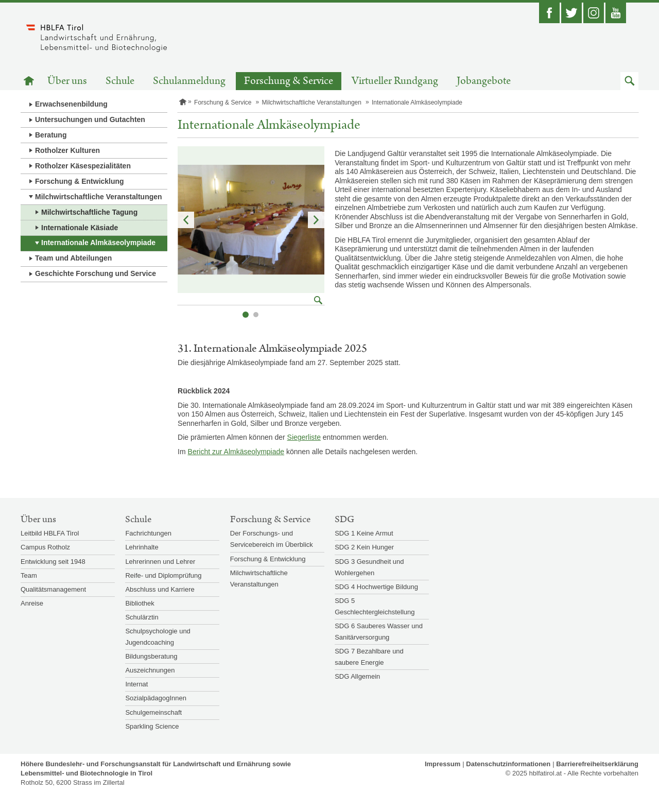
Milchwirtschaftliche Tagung (89, 212)
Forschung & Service (288, 81)
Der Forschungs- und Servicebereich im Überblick (271, 538)
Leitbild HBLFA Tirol (50, 533)
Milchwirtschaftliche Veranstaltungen (98, 197)
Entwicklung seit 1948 (53, 561)
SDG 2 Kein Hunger (364, 547)
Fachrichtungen (148, 533)
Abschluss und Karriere (159, 589)
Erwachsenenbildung (71, 104)
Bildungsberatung (151, 656)
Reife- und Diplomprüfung (163, 575)
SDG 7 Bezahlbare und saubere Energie (369, 656)
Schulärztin (141, 617)
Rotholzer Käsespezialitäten (83, 166)
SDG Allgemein (357, 676)
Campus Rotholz (45, 547)
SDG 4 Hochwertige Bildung (376, 587)
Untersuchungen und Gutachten (90, 119)
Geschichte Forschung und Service (95, 273)
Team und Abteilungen (73, 258)
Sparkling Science (152, 726)
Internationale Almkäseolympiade (98, 242)
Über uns (67, 81)
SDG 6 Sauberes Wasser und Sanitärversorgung (379, 631)
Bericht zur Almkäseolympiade (236, 451)
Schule (120, 81)
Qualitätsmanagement (53, 589)
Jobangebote (484, 81)
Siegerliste (304, 437)
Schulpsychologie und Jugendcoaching (157, 636)
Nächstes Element (316, 220)
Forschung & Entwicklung (79, 181)
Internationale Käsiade (79, 227)
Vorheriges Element (186, 220)
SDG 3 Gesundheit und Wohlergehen (369, 567)
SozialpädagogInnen (155, 698)
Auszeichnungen (150, 670)
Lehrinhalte (141, 547)
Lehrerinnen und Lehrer (160, 561)
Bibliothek (139, 603)
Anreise (32, 603)
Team (29, 575)
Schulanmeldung (189, 81)
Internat (136, 684)
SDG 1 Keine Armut (364, 533)
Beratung (50, 135)
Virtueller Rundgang (395, 81)
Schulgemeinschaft (153, 712)
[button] (629, 81)
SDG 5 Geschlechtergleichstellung (374, 606)
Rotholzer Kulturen (67, 150)
